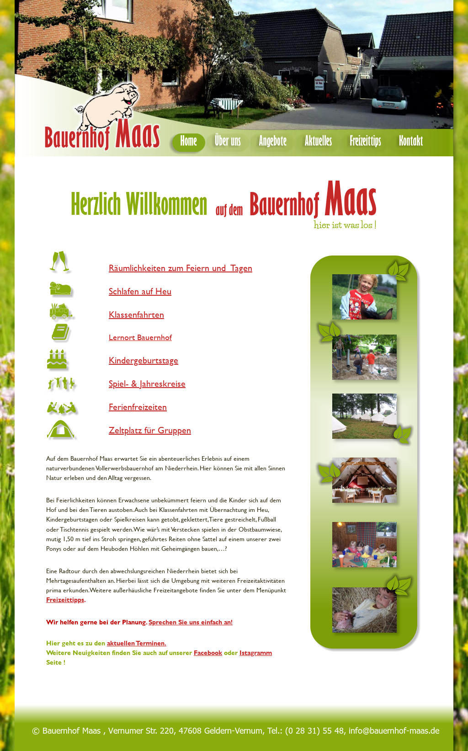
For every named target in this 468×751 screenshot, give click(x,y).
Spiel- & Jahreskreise (147, 383)
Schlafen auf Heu (140, 291)
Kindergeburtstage (143, 360)
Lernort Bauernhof (140, 337)
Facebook (208, 652)
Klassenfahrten (136, 314)
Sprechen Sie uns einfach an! (191, 622)
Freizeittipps (65, 599)
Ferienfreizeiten (138, 406)
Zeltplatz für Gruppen (150, 430)
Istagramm (255, 652)
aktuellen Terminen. (136, 643)
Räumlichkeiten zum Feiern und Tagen (180, 267)
